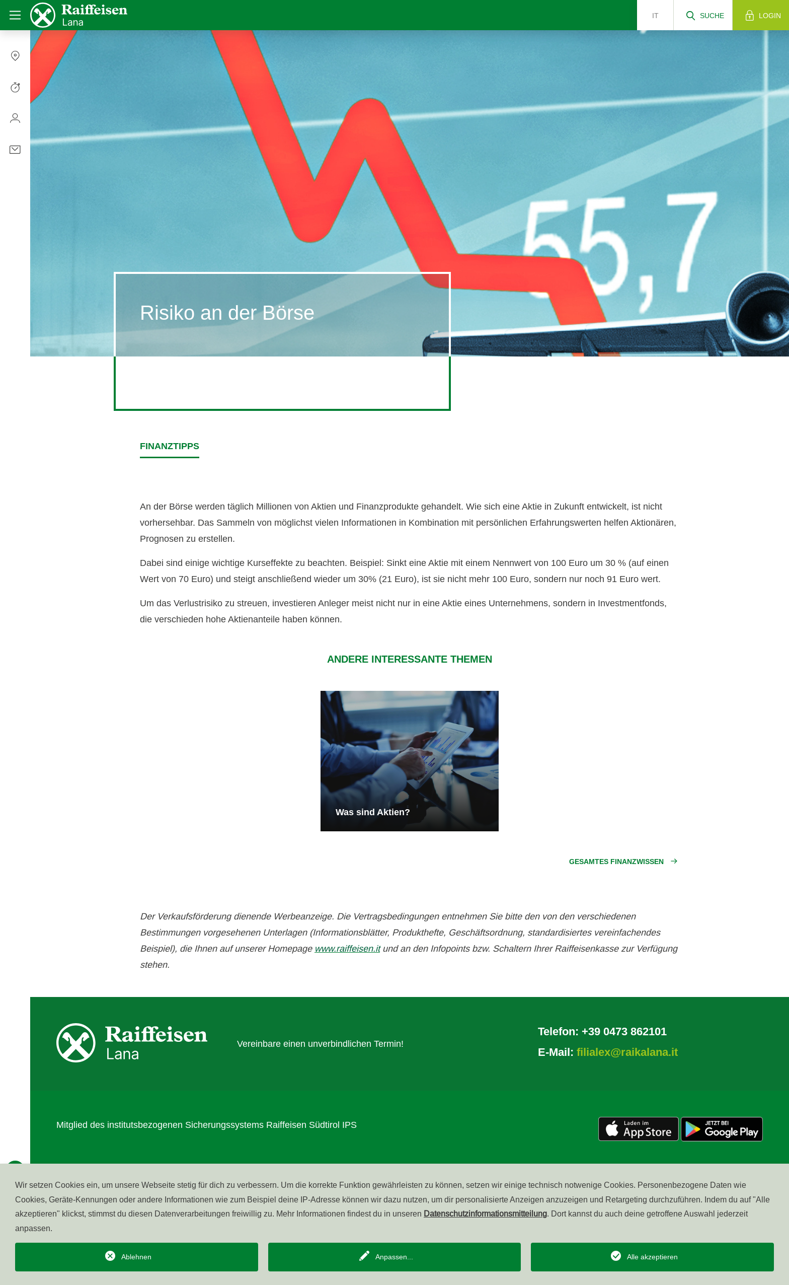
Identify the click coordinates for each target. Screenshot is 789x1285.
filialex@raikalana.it (627, 1051)
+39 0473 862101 (624, 1031)
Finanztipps (169, 446)
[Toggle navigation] (15, 15)
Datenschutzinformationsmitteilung (485, 1213)
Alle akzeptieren (652, 1257)
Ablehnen (136, 1257)
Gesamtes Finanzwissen (616, 862)
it (655, 16)
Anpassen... (394, 1257)
